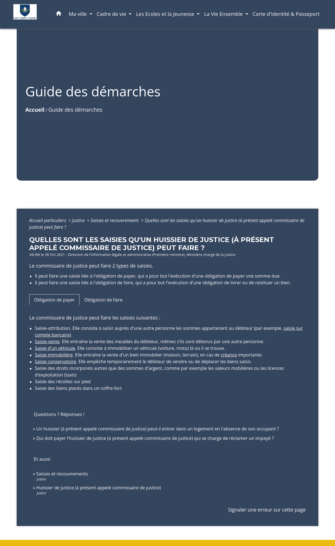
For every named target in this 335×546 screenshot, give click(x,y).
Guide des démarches (75, 109)
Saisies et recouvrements (115, 220)
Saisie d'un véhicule (55, 348)
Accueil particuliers (48, 220)
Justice (79, 220)
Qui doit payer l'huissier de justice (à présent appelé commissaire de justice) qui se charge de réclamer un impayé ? (155, 438)
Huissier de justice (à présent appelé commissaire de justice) (98, 488)
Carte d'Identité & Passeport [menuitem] (286, 13)
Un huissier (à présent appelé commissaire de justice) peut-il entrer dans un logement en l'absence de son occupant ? (157, 429)
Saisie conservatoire (55, 361)
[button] (58, 14)
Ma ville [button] (78, 13)
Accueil (34, 109)
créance (229, 355)
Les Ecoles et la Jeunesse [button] (165, 13)
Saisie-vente (47, 341)
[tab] (54, 299)
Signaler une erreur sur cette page (267, 509)
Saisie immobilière (54, 355)
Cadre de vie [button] (112, 13)
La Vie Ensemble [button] (224, 13)
